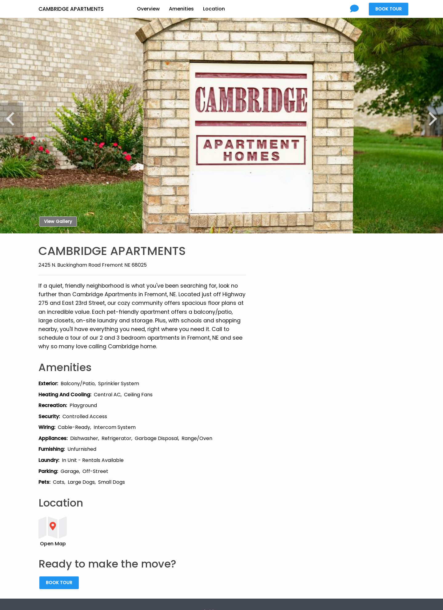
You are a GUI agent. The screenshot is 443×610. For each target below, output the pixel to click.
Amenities (181, 8)
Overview (148, 8)
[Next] (429, 119)
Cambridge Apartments (71, 9)
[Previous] (13, 119)
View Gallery (58, 221)
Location (214, 8)
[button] (142, 531)
